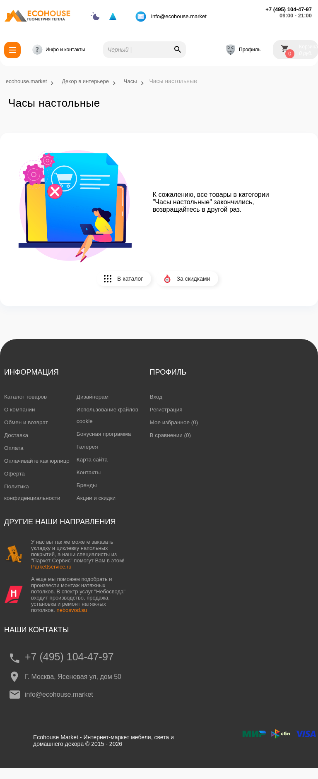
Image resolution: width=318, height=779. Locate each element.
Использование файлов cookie (109, 415)
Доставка (16, 435)
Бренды (87, 485)
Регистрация (167, 409)
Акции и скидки (97, 498)
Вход (156, 397)
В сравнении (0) (171, 435)
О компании (20, 409)
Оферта (15, 485)
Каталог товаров (26, 397)
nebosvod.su (72, 620)
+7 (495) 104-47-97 (71, 667)
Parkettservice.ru (51, 577)
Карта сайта (93, 459)
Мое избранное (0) (175, 422)
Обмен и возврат (27, 422)
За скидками (193, 282)
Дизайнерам (93, 397)
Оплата (14, 448)
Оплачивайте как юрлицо (27, 467)
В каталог (127, 282)
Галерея (88, 447)
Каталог (10, 50)
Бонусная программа (105, 434)
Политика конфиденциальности (33, 504)
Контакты (89, 472)
